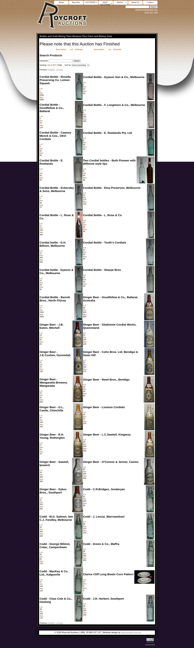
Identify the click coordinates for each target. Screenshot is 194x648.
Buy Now (76, 2)
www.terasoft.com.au (131, 632)
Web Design (150, 641)
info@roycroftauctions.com (146, 10)
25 (57, 70)
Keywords (44, 61)
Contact (150, 2)
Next (61, 70)
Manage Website (150, 644)
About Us (135, 2)
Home (61, 2)
